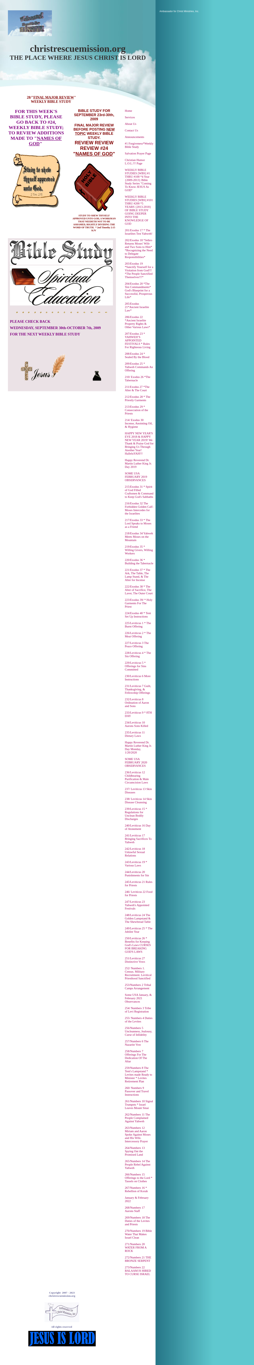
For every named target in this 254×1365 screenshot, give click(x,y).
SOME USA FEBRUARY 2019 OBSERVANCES (136, 477)
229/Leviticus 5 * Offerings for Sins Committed (135, 666)
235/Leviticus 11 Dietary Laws (135, 734)
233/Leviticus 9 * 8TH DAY (138, 714)
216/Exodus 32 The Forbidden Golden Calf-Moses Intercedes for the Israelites (139, 508)
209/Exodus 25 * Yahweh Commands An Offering (139, 367)
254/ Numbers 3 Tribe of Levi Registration (138, 1010)
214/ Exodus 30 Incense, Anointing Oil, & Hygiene (139, 423)
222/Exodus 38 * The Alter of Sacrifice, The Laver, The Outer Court (139, 590)
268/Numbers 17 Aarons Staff (135, 1209)
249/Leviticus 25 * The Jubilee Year (138, 930)
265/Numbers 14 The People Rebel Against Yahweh (137, 1164)
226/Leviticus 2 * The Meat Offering (138, 634)
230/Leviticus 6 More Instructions (138, 677)
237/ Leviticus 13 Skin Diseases (138, 790)
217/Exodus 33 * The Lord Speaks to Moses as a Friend (138, 523)
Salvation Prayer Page (138, 153)
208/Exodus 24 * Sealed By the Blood (137, 355)
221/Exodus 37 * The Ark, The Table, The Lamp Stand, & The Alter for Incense (137, 575)
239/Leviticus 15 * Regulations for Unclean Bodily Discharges (136, 814)
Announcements (134, 137)
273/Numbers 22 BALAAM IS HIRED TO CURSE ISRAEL (138, 1271)
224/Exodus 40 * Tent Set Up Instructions (138, 615)
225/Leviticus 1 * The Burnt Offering (138, 624)
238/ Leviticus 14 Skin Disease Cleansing (138, 800)
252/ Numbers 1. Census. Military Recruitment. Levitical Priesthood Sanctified (138, 973)
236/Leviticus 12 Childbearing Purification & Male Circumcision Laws (137, 777)
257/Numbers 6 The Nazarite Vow (137, 1043)
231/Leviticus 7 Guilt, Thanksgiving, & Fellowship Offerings (138, 689)
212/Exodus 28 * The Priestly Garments (137, 398)
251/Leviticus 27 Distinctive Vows (135, 960)
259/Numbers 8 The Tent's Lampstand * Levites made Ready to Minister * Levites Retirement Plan (138, 1074)
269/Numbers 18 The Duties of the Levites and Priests (137, 1221)
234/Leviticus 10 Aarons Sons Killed (136, 724)
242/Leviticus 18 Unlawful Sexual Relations (135, 852)
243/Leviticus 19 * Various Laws (136, 863)
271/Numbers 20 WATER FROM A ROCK (135, 1247)
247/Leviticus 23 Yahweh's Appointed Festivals (137, 905)
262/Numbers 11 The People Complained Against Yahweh (137, 1118)
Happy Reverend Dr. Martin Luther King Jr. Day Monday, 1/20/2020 (138, 747)
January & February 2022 (137, 1199)
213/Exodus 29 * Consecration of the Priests (136, 410)
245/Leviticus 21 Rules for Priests (138, 883)
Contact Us (131, 130)
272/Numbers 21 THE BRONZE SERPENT (138, 1259)
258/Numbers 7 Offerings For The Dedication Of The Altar (136, 1056)
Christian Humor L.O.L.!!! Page (135, 161)
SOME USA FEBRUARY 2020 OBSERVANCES (136, 762)
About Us (130, 123)
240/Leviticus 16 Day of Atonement (138, 827)
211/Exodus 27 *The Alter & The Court (137, 388)
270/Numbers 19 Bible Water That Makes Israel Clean (138, 1234)
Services (130, 117)
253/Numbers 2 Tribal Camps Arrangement (138, 986)
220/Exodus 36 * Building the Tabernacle (139, 561)
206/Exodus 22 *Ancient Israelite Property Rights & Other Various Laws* (137, 322)
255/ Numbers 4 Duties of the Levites (139, 1019)
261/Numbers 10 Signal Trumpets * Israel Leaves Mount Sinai (139, 1105)
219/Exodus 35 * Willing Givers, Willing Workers (139, 550)
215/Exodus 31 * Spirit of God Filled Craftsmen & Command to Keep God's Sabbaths (139, 491)
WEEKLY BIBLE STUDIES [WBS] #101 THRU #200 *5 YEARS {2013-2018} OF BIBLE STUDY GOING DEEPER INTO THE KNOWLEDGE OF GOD (139, 210)
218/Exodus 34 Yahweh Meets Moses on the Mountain (139, 537)
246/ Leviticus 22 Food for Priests (139, 893)
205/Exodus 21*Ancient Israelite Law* (137, 307)
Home (128, 110)
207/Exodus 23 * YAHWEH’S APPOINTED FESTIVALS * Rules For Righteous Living (137, 340)
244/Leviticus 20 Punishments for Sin (137, 873)
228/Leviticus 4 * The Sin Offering (138, 654)
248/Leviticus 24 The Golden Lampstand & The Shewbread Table (138, 918)
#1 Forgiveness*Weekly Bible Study (139, 145)
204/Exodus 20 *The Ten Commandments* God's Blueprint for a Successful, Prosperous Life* (138, 290)
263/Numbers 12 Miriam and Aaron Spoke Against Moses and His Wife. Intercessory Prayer (138, 1134)
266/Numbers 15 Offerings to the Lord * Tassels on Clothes (138, 1178)
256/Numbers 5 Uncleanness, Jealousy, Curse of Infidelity (138, 1031)
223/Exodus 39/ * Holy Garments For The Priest (139, 603)
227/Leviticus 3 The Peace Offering (137, 644)
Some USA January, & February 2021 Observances (138, 998)
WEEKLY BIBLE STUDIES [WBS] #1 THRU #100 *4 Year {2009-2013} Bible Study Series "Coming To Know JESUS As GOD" (138, 180)
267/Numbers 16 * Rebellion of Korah (136, 1189)
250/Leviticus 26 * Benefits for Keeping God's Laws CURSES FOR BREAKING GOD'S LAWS (138, 945)
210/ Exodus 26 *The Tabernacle (137, 378)
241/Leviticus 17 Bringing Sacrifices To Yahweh (138, 839)
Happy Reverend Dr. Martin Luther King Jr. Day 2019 (138, 463)
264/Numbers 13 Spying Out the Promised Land (135, 1151)
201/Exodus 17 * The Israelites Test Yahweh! (138, 232)
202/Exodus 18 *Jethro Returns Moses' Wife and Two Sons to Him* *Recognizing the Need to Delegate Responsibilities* (139, 249)
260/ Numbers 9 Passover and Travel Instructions (137, 1091)
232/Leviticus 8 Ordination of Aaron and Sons (137, 703)
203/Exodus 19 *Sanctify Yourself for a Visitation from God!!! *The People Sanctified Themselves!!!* (139, 270)
